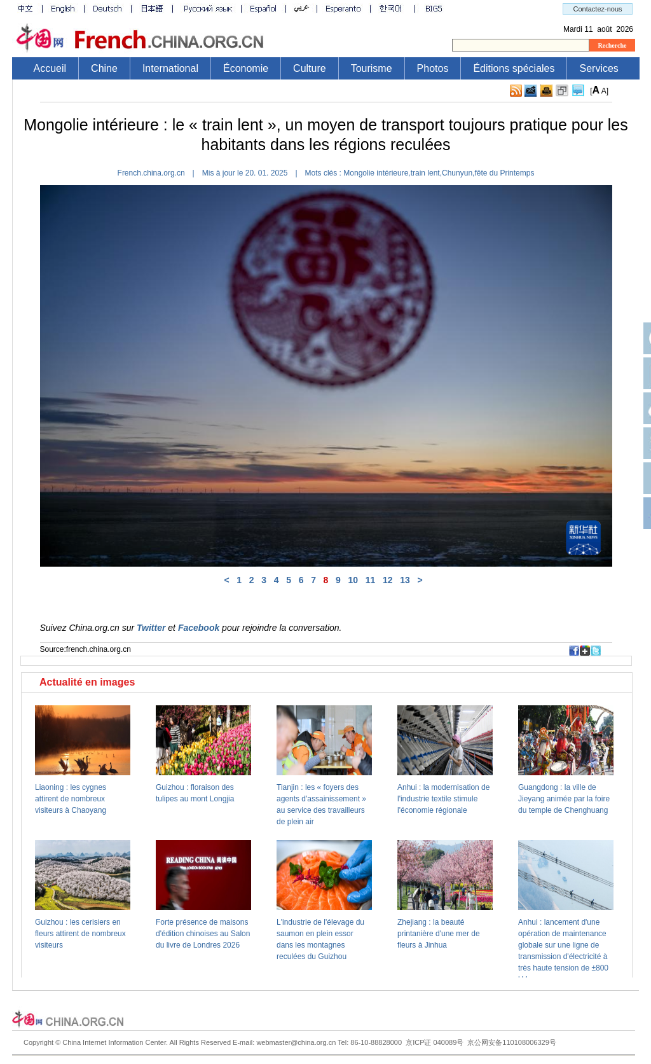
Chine (104, 68)
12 (388, 580)
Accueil (50, 68)
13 (405, 580)
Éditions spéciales (513, 68)
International (170, 68)
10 (353, 580)
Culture (309, 68)
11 (371, 580)
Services (598, 68)
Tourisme (371, 68)
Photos (433, 68)
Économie (245, 68)
